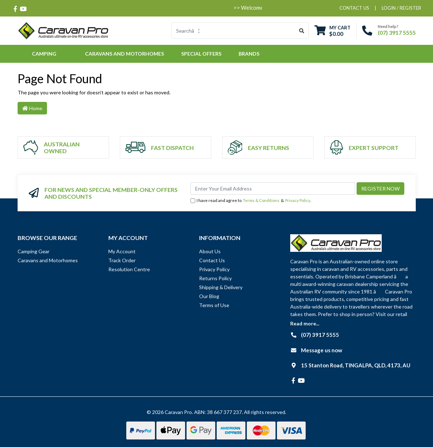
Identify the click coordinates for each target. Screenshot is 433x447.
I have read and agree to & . (250, 201)
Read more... (304, 323)
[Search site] (302, 30)
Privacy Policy (297, 200)
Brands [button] (249, 54)
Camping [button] (44, 54)
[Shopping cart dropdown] (332, 30)
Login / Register (401, 8)
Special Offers (201, 54)
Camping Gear (34, 251)
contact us (354, 8)
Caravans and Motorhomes (48, 260)
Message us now (321, 350)
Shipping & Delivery (221, 287)
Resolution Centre (129, 269)
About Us (210, 251)
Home (32, 108)
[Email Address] (272, 188)
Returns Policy (215, 278)
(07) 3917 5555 (397, 32)
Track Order (122, 260)
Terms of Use (214, 305)
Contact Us (212, 260)
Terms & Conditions (261, 200)
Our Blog (209, 296)
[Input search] (233, 30)
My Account (122, 251)
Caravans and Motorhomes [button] (124, 54)
